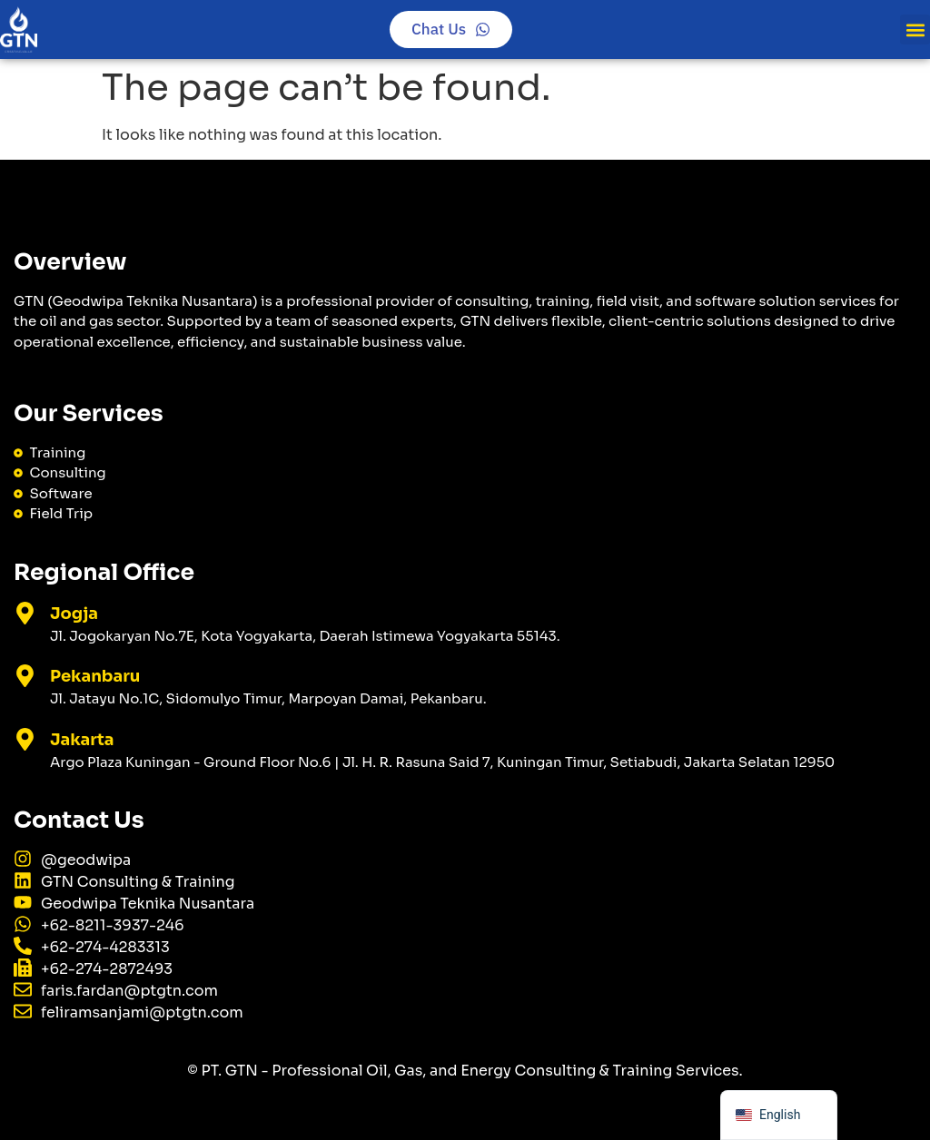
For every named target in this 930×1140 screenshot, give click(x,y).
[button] (915, 29)
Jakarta (82, 740)
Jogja (74, 614)
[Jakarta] (25, 739)
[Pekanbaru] (25, 675)
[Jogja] (25, 613)
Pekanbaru (95, 676)
